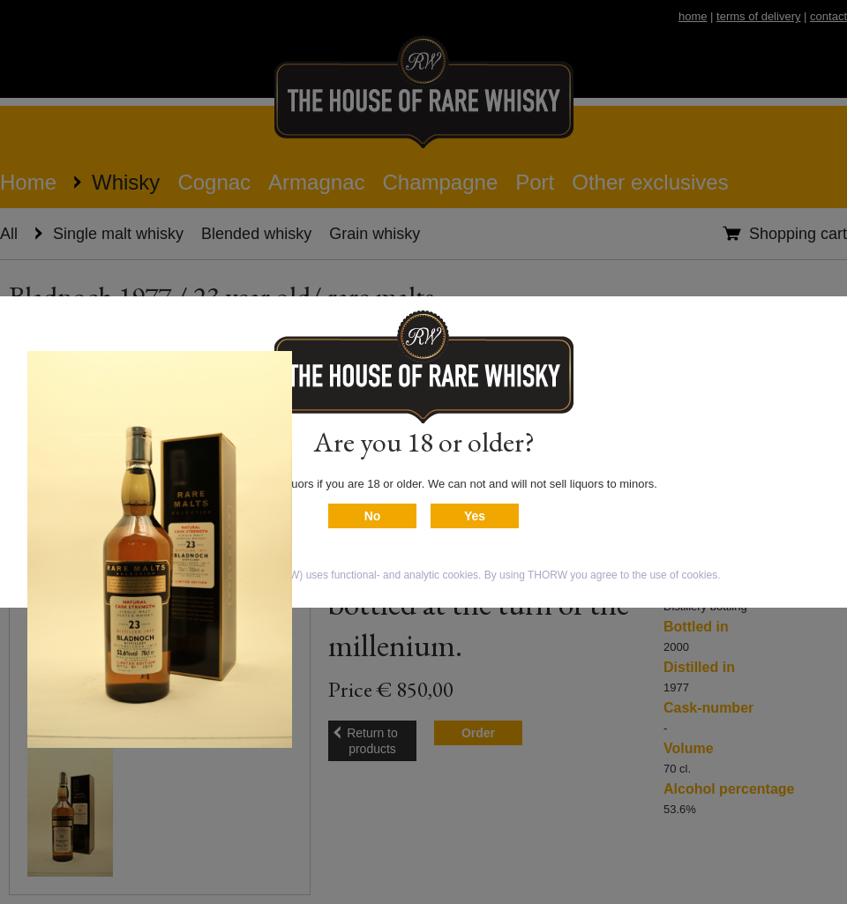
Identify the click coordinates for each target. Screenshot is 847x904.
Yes (474, 516)
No (372, 516)
